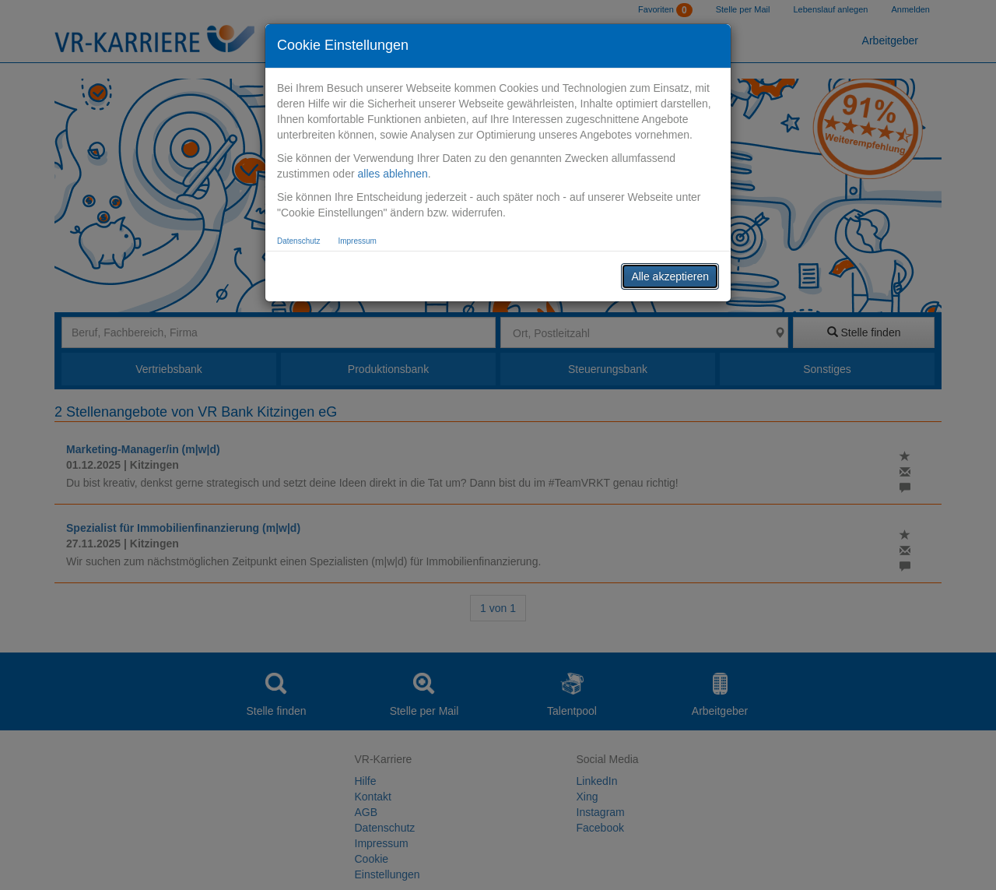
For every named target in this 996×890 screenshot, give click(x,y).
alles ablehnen (392, 173)
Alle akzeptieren (670, 276)
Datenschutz (299, 241)
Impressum (357, 241)
